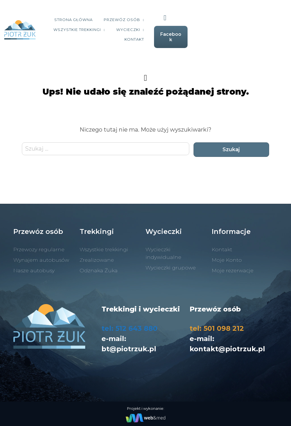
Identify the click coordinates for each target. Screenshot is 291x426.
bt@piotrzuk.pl (128, 345)
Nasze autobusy (34, 266)
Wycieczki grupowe (171, 264)
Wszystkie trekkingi (191, 22)
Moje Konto (227, 256)
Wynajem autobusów (41, 256)
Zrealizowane (97, 256)
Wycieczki (172, 32)
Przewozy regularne (39, 245)
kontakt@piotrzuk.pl (227, 345)
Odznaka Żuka (99, 266)
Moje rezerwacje (232, 266)
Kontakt (209, 32)
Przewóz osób (133, 22)
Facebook (261, 34)
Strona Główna (85, 22)
